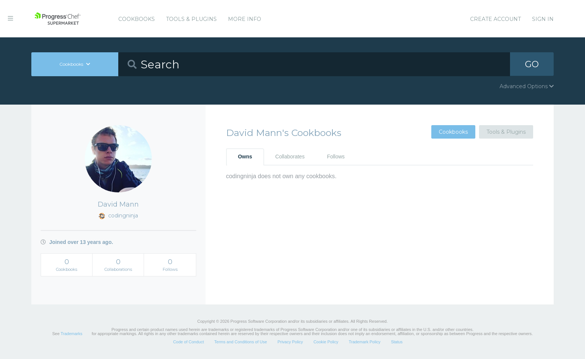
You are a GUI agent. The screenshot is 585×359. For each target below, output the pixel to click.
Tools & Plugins (191, 19)
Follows (335, 157)
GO (532, 64)
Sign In (543, 19)
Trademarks (71, 333)
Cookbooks (136, 19)
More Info (244, 19)
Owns (245, 157)
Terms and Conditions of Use (240, 342)
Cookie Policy (325, 342)
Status (397, 342)
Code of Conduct (188, 342)
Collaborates (290, 157)
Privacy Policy (290, 342)
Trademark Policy (365, 342)
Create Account (495, 19)
